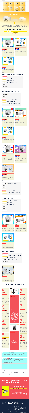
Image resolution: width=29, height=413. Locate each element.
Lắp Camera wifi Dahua (4, 411)
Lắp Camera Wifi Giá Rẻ (22, 374)
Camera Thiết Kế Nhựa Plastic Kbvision (14, 29)
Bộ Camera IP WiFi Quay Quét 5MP (5, 308)
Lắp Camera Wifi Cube (4, 405)
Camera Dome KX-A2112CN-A (8, 80)
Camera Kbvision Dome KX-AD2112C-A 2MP (11, 86)
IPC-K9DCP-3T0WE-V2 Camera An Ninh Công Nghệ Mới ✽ (23, 322)
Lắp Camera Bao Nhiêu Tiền (15, 374)
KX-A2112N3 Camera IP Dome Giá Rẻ (10, 261)
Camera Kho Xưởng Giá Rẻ (10, 407)
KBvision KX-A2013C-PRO (5, 336)
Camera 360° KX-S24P (5, 323)
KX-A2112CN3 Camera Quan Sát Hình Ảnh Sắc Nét (7, 275)
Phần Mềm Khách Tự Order (17, 372)
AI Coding (14, 32)
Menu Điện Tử (9, 374)
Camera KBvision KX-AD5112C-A (9, 84)
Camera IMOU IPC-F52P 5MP (23, 292)
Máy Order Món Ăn (4, 374)
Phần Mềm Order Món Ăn (5, 372)
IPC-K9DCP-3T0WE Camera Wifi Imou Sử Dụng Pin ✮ (23, 338)
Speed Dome (16, 32)
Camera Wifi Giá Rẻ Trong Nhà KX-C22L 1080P (12, 254)
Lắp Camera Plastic (14, 33)
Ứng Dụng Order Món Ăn (24, 372)
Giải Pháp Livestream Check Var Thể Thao (8, 368)
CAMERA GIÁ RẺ (3, 0)
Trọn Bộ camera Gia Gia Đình (10, 405)
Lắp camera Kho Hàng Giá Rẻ (10, 411)
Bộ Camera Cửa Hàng (10, 409)
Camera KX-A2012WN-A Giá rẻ (9, 259)
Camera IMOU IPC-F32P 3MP (23, 307)
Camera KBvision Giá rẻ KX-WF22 (9, 257)
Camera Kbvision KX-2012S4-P (9, 77)
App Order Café (11, 372)
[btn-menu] (28, 0)
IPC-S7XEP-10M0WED (14, 344)
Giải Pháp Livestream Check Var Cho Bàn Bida (8, 362)
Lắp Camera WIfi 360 (4, 407)
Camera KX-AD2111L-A (7, 78)
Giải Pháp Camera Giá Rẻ (6, 352)
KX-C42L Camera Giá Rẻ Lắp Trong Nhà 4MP (11, 255)
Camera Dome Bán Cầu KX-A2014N (6, 65)
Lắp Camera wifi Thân (4, 409)
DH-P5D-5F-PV (14, 321)
